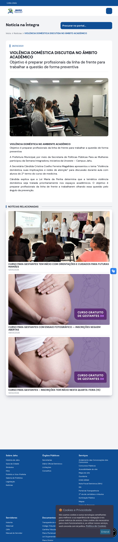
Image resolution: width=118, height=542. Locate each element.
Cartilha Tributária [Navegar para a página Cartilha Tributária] (49, 529)
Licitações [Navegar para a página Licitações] (46, 467)
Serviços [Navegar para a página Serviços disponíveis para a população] (83, 455)
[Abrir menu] (109, 11)
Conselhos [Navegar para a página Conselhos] (46, 471)
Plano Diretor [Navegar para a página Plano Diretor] (47, 540)
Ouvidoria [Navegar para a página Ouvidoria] (83, 476)
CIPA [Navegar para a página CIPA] (8, 529)
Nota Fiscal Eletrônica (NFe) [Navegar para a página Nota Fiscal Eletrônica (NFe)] (90, 483)
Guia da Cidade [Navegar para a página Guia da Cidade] (12, 464)
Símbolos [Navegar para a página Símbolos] (10, 467)
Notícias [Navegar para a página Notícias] (9, 485)
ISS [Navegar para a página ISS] (80, 487)
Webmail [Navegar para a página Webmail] (9, 526)
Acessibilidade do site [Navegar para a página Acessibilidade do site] (88, 469)
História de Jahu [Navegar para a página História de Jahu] (13, 460)
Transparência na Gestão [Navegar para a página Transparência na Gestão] (52, 522)
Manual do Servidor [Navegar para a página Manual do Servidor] (14, 533)
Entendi (105, 531)
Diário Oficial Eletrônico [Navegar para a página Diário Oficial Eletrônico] (52, 464)
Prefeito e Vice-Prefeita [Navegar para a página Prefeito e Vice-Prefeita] (16, 474)
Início (8, 33)
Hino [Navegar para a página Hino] (8, 471)
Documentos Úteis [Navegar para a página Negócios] (52, 517)
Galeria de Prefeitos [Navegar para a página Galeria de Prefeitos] (14, 478)
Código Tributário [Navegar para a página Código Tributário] (49, 526)
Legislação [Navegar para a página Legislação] (10, 481)
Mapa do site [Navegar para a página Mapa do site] (84, 473)
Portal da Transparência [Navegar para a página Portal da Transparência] (89, 490)
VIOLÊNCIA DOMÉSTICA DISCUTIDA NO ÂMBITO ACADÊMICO (55, 33)
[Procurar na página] (83, 25)
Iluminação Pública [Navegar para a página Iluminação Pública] (87, 498)
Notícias (18, 33)
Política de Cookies (96, 526)
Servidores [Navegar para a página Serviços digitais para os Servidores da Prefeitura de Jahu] (11, 517)
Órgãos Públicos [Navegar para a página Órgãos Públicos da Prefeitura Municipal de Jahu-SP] (50, 455)
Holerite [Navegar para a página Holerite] (9, 522)
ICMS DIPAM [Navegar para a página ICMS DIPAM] (84, 480)
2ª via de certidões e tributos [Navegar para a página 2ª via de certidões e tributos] (91, 494)
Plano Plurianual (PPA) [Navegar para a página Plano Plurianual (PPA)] (51, 533)
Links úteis (12, 3)
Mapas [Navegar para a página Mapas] (82, 501)
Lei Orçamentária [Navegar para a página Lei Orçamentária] (49, 536)
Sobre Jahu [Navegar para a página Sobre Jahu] (12, 455)
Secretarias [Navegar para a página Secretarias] (47, 460)
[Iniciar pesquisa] (108, 25)
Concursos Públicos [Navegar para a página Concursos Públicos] (87, 466)
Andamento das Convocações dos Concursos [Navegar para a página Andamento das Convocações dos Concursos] (93, 461)
